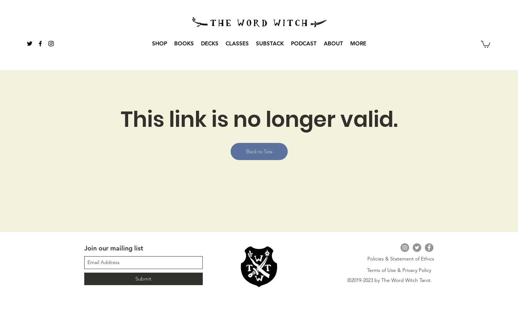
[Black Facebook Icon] (40, 43)
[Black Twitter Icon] (29, 43)
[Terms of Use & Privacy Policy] (399, 270)
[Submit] (143, 279)
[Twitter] (417, 247)
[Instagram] (405, 247)
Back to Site (259, 151)
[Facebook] (429, 247)
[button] (184, 43)
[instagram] (51, 43)
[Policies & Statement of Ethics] (400, 259)
